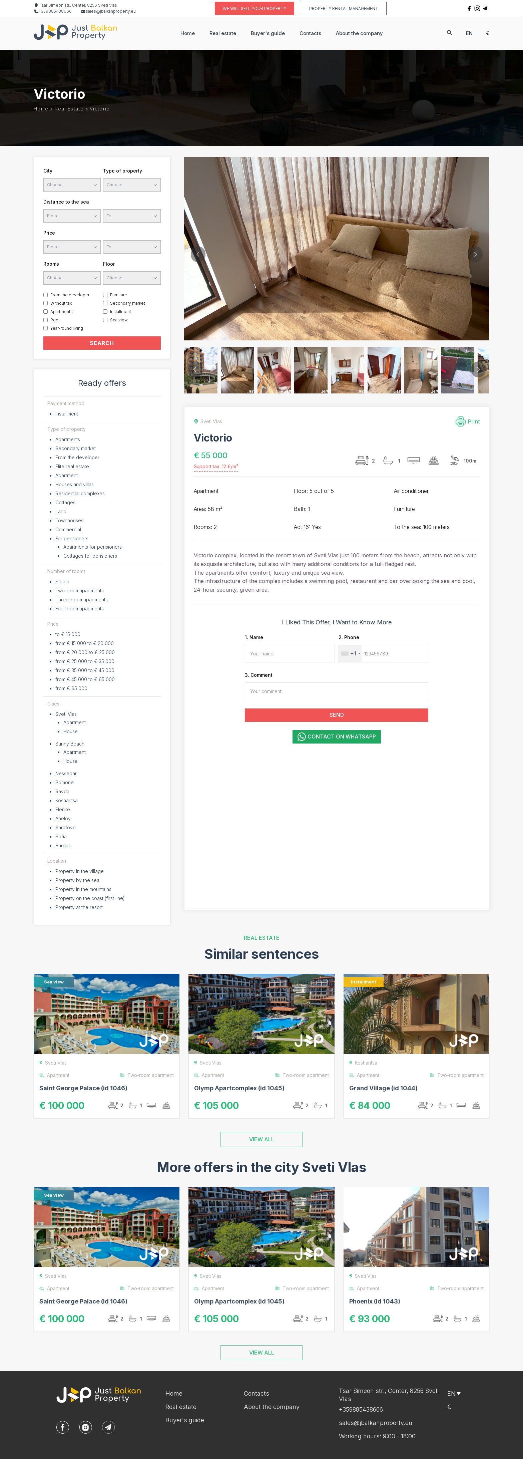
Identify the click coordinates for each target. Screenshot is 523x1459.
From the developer (69, 294)
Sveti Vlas (66, 714)
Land (60, 511)
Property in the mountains (83, 889)
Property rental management (343, 8)
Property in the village (79, 871)
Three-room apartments (81, 599)
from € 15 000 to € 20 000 (84, 643)
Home (187, 33)
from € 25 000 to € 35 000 (84, 661)
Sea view (119, 319)
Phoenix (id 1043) (374, 1301)
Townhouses (69, 520)
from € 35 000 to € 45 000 (84, 670)
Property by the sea (77, 880)
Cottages (65, 502)
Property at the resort (79, 907)
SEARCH (102, 343)
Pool (54, 319)
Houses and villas (74, 484)
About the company (359, 33)
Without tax (61, 303)
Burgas (63, 845)
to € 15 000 (67, 634)
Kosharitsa (66, 800)
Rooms (51, 264)
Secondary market (127, 303)
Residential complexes (80, 493)
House (70, 731)
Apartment (66, 475)
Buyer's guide (268, 33)
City (47, 171)
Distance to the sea (66, 202)
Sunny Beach (69, 744)
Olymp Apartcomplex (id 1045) (239, 1088)
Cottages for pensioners (90, 556)
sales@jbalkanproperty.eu (108, 11)
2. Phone (349, 637)
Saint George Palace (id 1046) (83, 1088)
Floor (109, 264)
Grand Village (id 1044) (383, 1088)
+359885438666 (53, 11)
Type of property (122, 171)
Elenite (62, 809)
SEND (337, 714)
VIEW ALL (261, 1139)
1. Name (254, 637)
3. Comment (259, 675)
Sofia (61, 836)
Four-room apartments (79, 608)
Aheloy (63, 818)
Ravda (62, 791)
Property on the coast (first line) (90, 898)
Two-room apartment (147, 1075)
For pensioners (71, 538)
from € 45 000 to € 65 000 (85, 679)
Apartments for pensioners (92, 547)
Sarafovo (65, 827)
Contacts (310, 33)
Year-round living (66, 328)
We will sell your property (254, 8)
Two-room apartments (79, 590)
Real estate (222, 33)
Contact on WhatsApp (337, 737)
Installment (120, 311)
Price (49, 233)
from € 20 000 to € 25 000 (85, 652)
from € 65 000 (71, 688)
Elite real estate (72, 466)
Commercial (68, 529)
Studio (62, 581)
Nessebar (66, 773)
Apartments (61, 311)
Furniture (118, 294)
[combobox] (350, 653)
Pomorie (64, 782)
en (469, 33)
